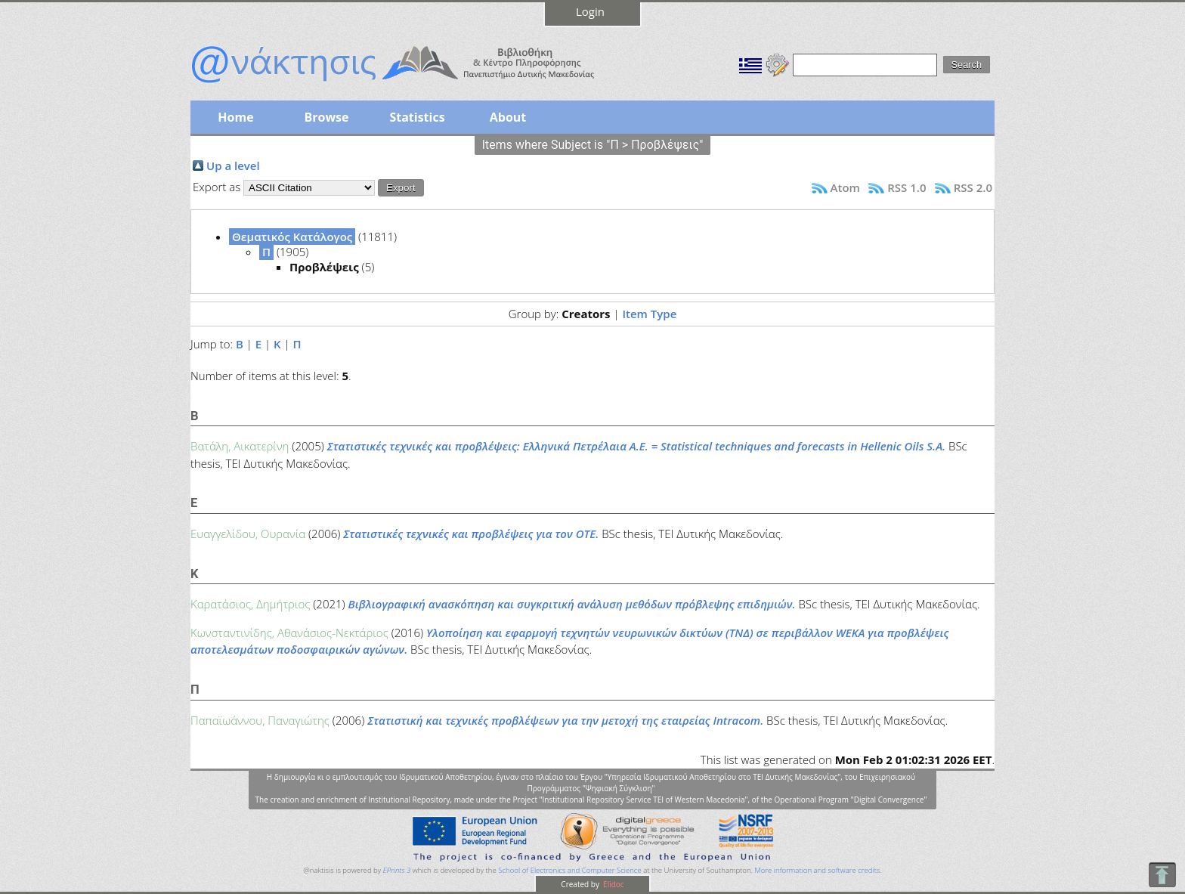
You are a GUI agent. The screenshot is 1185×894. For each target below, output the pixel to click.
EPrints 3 (397, 870)
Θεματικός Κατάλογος (292, 236)
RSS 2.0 (973, 187)
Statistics (416, 117)
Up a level (233, 165)
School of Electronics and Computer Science (569, 870)
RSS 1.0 (906, 187)
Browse (326, 117)
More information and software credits (817, 870)
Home (235, 117)
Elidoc (613, 884)
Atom (845, 187)
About (508, 117)
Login (590, 11)
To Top (1162, 874)
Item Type (649, 313)
